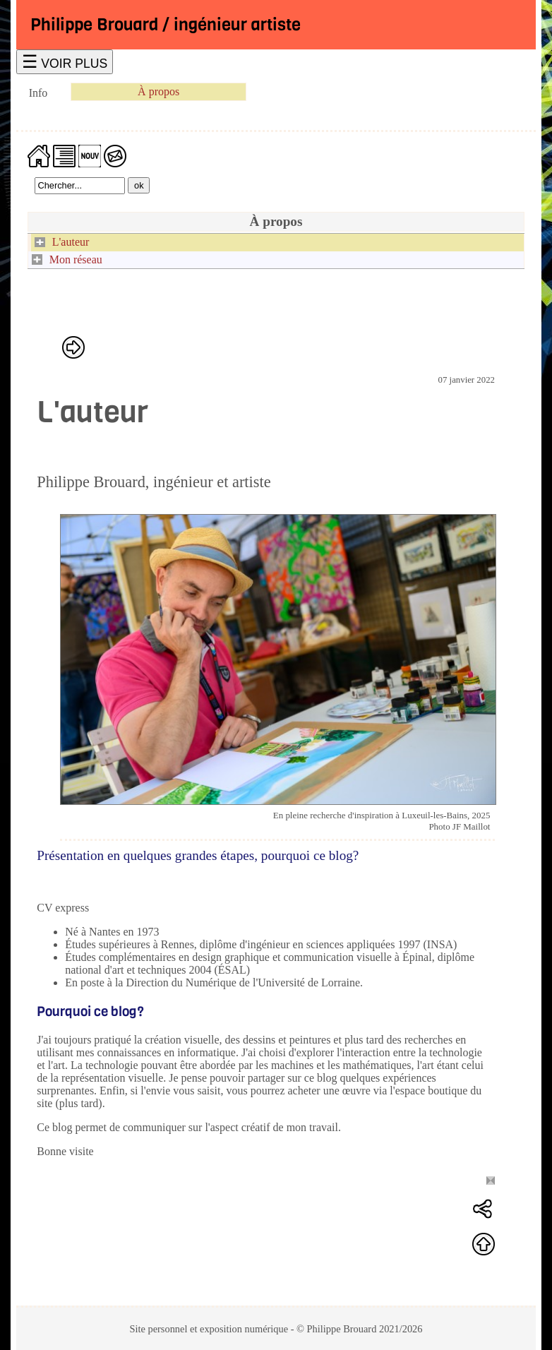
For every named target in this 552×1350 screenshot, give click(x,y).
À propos (158, 91)
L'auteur (71, 242)
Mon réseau (75, 259)
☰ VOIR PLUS (64, 61)
